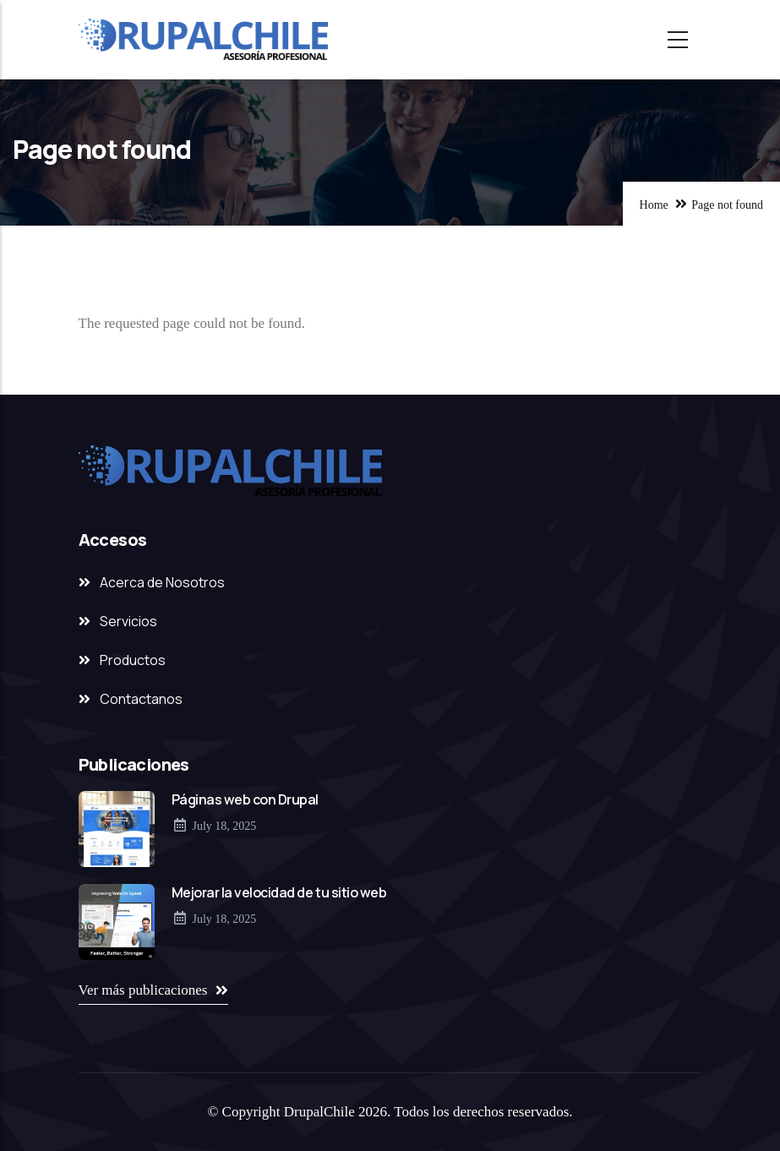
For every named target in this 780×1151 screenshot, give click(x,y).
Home (654, 205)
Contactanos (141, 699)
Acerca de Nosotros (162, 582)
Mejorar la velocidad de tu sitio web (279, 892)
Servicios (128, 621)
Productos (133, 660)
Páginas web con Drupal (245, 799)
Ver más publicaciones (143, 990)
